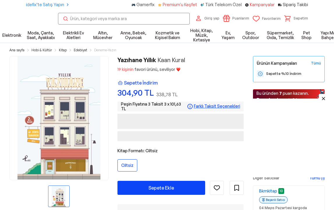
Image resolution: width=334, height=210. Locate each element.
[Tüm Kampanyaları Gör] (316, 63)
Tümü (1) (317, 177)
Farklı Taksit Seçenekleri (217, 106)
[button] (296, 18)
